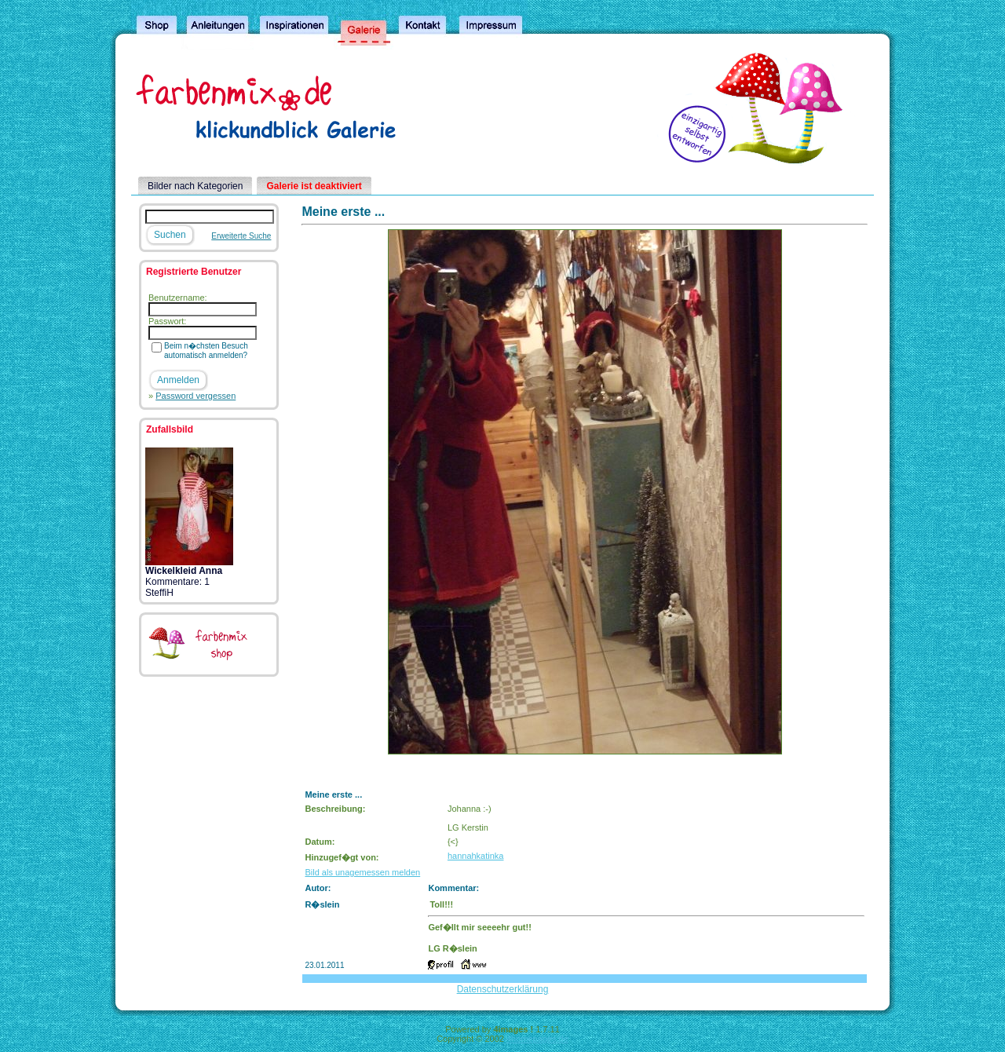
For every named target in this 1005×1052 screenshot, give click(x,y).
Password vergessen (195, 395)
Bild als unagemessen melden (362, 872)
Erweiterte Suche (241, 236)
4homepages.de (537, 1038)
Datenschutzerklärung (503, 989)
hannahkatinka (476, 855)
